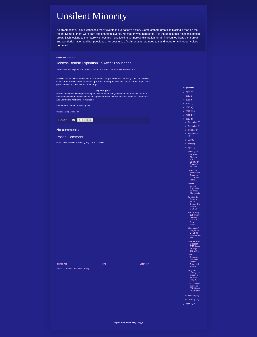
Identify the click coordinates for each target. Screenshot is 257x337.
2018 (188, 96)
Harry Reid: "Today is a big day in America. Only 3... (193, 275)
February (192, 295)
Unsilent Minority (91, 15)
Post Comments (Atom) (78, 269)
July (190, 140)
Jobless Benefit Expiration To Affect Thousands (194, 188)
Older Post (144, 264)
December (193, 122)
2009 (188, 304)
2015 (188, 103)
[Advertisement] (103, 238)
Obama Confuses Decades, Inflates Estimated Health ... (193, 261)
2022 (188, 92)
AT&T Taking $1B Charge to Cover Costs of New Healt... (194, 218)
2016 (188, 100)
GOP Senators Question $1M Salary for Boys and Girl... (194, 246)
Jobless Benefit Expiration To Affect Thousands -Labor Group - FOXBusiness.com (95, 69)
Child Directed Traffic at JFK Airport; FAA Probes (194, 287)
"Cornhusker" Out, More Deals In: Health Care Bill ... (194, 233)
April (190, 148)
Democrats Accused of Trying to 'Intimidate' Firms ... (194, 175)
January (192, 299)
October (192, 130)
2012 (188, 111)
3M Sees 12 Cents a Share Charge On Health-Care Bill (194, 203)
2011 (188, 115)
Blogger (140, 322)
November (193, 126)
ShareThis (74, 111)
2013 (188, 107)
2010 (188, 119)
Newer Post (62, 264)
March (191, 151)
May (190, 144)
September (193, 134)
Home (103, 264)
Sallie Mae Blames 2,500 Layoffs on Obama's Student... (193, 161)
